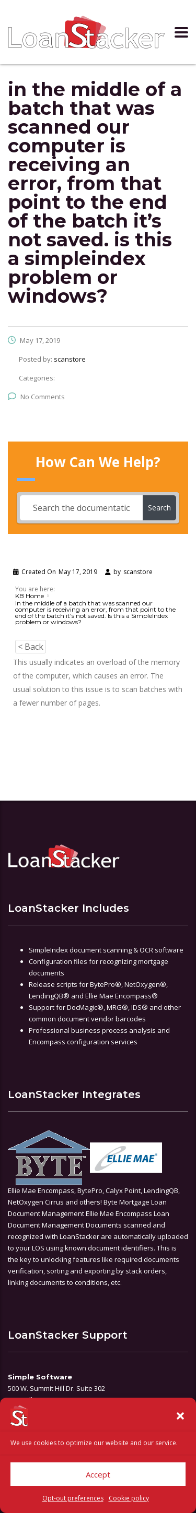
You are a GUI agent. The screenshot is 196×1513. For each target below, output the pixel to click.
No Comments (36, 396)
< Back (30, 646)
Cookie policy (129, 1498)
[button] (180, 1416)
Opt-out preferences (72, 1498)
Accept (98, 1474)
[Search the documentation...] (81, 507)
